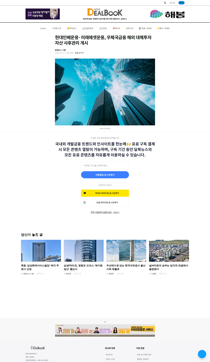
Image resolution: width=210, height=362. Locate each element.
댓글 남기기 (79, 52)
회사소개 (109, 355)
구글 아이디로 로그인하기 (107, 202)
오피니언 (129, 28)
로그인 (172, 2)
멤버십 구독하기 (143, 359)
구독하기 (181, 3)
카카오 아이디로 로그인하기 (107, 193)
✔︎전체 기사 (56, 28)
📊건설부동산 (87, 28)
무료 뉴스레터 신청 (144, 355)
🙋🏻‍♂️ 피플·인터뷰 (145, 28)
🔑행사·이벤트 (163, 28)
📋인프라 (103, 28)
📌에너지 (116, 28)
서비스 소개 (110, 359)
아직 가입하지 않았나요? (105, 212)
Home (43, 28)
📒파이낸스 (71, 28)
